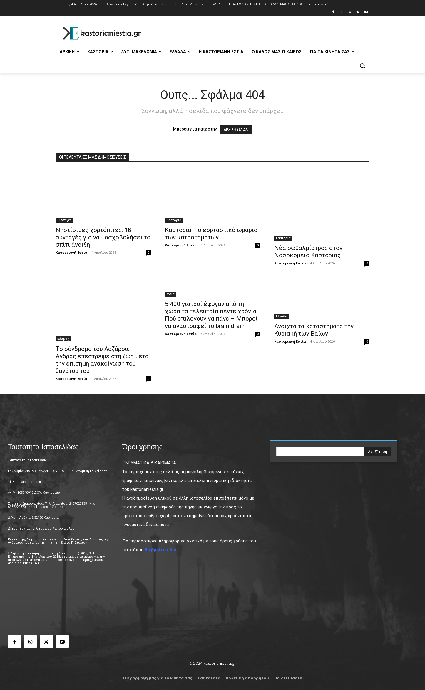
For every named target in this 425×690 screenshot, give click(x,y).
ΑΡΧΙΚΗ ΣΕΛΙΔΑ (236, 129)
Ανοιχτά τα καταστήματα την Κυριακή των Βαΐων (314, 330)
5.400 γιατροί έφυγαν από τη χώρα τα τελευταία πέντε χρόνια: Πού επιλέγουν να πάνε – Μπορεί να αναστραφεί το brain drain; (211, 314)
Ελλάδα (281, 316)
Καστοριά (174, 220)
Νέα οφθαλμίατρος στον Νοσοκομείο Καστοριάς (308, 251)
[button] (362, 66)
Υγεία (171, 294)
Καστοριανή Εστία (71, 252)
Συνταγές (64, 220)
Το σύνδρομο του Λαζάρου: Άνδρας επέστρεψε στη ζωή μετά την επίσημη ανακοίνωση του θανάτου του (102, 359)
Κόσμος (63, 339)
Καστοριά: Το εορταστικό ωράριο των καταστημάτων (211, 233)
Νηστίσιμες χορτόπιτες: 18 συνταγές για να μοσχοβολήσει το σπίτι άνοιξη (103, 237)
